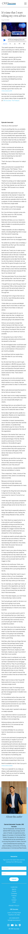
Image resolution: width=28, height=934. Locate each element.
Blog (14, 898)
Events (14, 891)
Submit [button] (14, 879)
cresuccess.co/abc (7, 765)
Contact (14, 900)
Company (14, 893)
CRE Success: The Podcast (11, 100)
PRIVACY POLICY (14, 905)
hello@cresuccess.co (14, 920)
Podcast (14, 895)
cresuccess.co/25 (6, 91)
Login (14, 902)
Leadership (14, 887)
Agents (14, 889)
